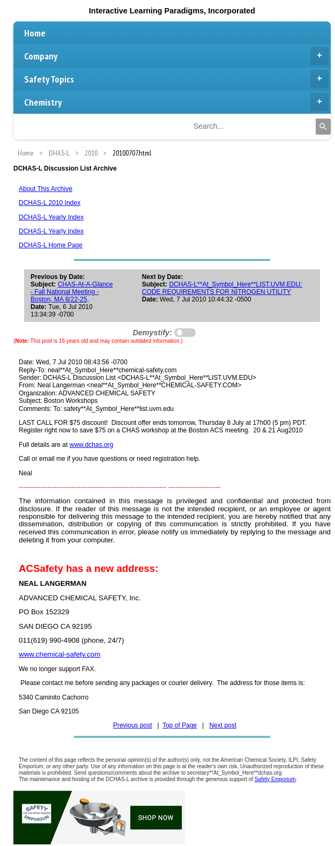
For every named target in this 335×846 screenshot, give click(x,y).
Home (35, 33)
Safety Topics (176, 79)
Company (176, 56)
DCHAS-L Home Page (51, 245)
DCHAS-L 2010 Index (49, 203)
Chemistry (176, 102)
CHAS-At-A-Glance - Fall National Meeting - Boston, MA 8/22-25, (72, 292)
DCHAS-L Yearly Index (51, 217)
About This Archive (45, 189)
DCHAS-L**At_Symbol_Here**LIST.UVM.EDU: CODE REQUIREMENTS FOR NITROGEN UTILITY (222, 288)
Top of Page (179, 725)
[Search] (323, 127)
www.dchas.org (91, 444)
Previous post (132, 725)
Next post (222, 725)
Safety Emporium (275, 779)
